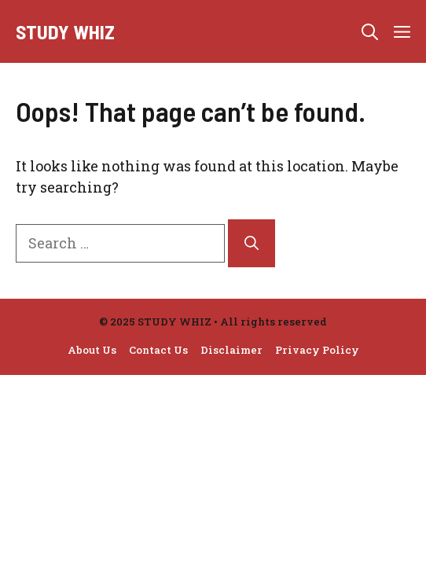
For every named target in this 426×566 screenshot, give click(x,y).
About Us (92, 350)
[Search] (251, 243)
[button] (370, 31)
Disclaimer (231, 350)
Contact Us (158, 350)
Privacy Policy (317, 350)
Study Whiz (65, 31)
